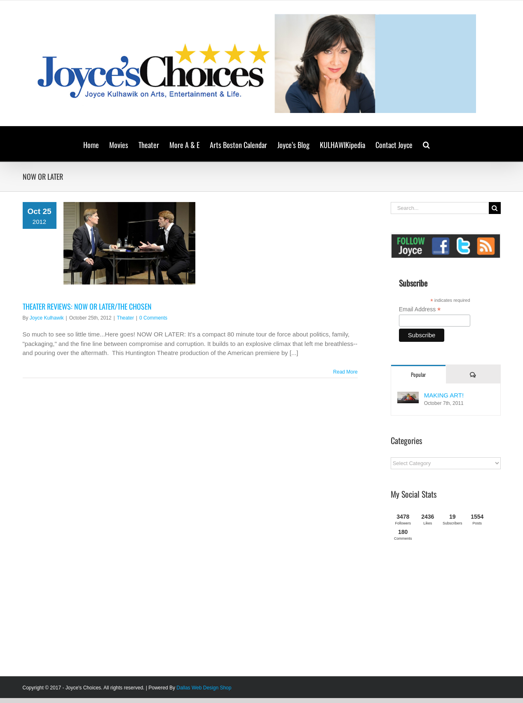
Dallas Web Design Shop (203, 688)
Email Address (420, 309)
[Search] (495, 208)
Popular (418, 374)
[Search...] (440, 208)
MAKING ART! (444, 395)
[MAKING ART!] (408, 396)
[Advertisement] (452, 611)
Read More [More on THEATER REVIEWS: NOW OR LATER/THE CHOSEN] (345, 372)
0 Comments (153, 318)
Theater (125, 318)
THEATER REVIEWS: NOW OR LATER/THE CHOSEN (87, 306)
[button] (426, 144)
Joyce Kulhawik (47, 318)
